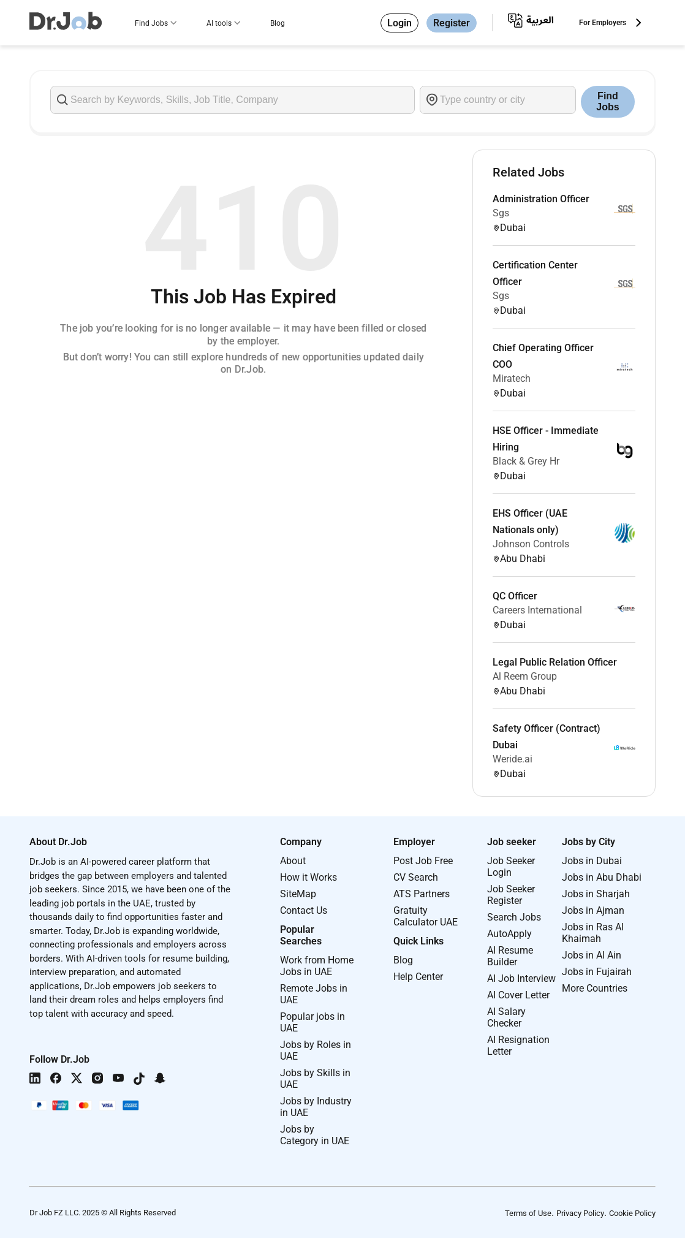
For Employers (602, 22)
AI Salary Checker (506, 1017)
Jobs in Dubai (592, 861)
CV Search (415, 877)
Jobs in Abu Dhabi (601, 877)
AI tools (219, 23)
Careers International (537, 610)
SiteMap (298, 894)
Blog (277, 23)
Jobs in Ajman (593, 910)
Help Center (418, 976)
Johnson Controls (531, 544)
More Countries (594, 988)
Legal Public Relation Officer (555, 662)
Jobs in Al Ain (591, 955)
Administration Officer (541, 199)
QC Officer (515, 596)
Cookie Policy (632, 1213)
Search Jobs (514, 917)
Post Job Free (423, 861)
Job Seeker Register (511, 894)
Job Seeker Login (511, 866)
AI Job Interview (521, 978)
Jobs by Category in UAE (314, 1135)
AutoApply (509, 934)
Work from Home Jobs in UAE (317, 966)
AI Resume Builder (510, 956)
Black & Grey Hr (526, 461)
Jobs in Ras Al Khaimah (593, 932)
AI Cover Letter (518, 995)
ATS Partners (421, 894)
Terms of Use (528, 1213)
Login (399, 23)
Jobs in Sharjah (596, 894)
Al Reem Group (525, 676)
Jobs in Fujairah (597, 972)
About (293, 861)
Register (451, 23)
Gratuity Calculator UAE (425, 916)
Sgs (501, 213)
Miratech (512, 378)
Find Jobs (151, 23)
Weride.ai (512, 759)
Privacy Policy (580, 1213)
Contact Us (303, 910)
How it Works (308, 877)
